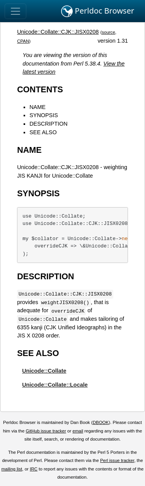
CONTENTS (40, 89)
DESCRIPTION (48, 124)
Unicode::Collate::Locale (55, 385)
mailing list (11, 469)
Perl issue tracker (117, 460)
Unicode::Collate (44, 371)
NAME (37, 107)
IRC (34, 469)
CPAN (23, 41)
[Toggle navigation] (15, 11)
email (77, 431)
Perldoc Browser (97, 11)
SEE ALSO (42, 132)
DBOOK (101, 422)
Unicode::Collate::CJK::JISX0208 (58, 32)
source (108, 32)
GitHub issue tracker (46, 431)
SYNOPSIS (43, 115)
